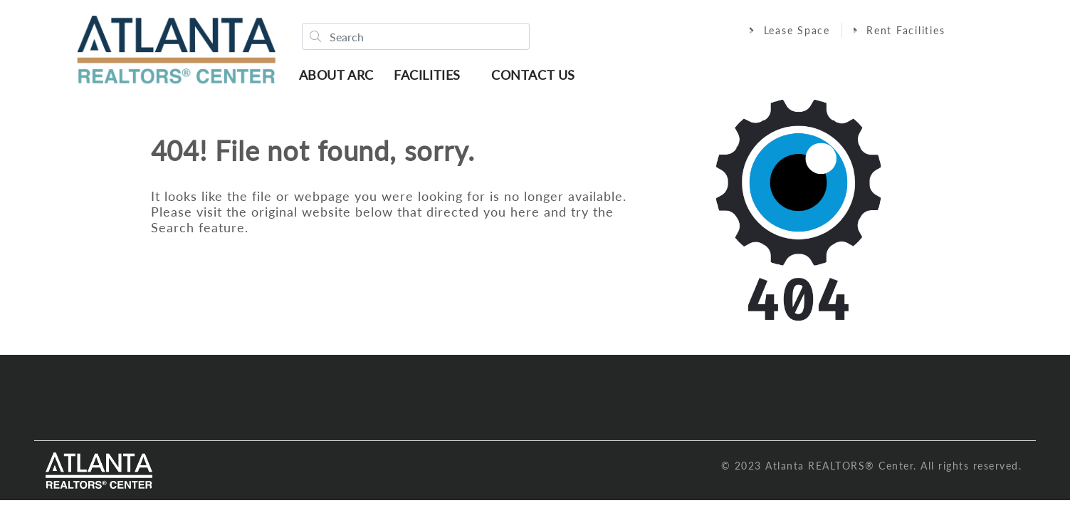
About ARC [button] (336, 75)
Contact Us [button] (533, 75)
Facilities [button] (427, 75)
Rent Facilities (899, 30)
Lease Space (789, 30)
